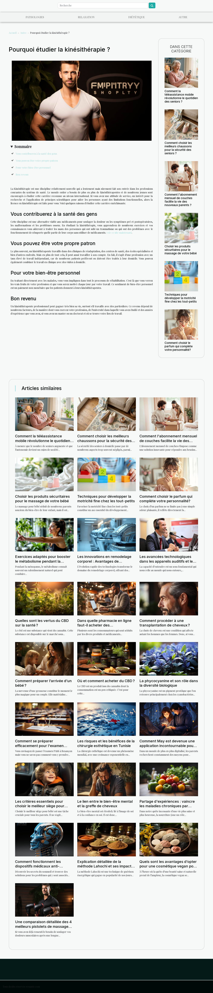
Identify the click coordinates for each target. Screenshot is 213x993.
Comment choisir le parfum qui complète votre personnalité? (179, 346)
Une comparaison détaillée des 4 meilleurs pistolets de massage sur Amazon (43, 926)
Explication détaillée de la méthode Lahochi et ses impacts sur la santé (105, 866)
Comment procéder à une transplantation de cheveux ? (164, 622)
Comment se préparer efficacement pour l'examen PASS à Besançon (39, 745)
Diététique (136, 17)
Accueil (13, 32)
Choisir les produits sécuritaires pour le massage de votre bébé (181, 249)
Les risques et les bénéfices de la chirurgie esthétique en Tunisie (106, 743)
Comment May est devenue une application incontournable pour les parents (167, 745)
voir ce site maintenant (119, 232)
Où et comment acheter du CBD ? (106, 681)
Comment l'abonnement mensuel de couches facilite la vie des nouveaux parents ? (181, 200)
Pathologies (35, 17)
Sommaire (23, 146)
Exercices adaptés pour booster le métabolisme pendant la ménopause (42, 561)
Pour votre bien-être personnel (33, 167)
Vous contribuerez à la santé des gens (36, 153)
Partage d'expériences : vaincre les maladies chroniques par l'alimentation (167, 806)
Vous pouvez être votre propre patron (37, 160)
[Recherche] (103, 5)
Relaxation (86, 17)
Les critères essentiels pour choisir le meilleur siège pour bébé (39, 806)
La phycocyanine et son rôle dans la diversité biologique (168, 683)
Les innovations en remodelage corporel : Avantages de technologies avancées (104, 561)
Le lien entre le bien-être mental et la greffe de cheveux (105, 803)
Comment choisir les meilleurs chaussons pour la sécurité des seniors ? (178, 148)
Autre (183, 17)
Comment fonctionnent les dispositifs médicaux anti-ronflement (38, 866)
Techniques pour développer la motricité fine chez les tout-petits (181, 298)
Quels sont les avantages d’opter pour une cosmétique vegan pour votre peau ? (168, 866)
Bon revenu (22, 174)
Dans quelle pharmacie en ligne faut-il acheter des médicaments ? (104, 625)
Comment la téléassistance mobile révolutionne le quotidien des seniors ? (181, 96)
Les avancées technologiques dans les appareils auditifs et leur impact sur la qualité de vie (168, 561)
